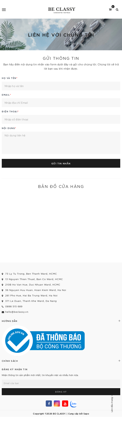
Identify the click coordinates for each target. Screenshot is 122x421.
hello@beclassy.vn (16, 311)
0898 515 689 (13, 306)
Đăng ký (61, 391)
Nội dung (9, 128)
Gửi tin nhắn (60, 163)
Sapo (86, 413)
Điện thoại (10, 111)
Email (6, 94)
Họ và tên (10, 77)
